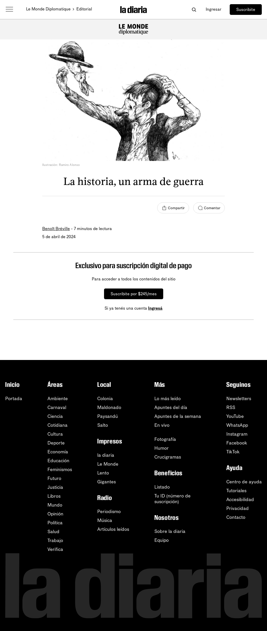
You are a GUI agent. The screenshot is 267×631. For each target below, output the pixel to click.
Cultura (55, 434)
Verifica (55, 549)
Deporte (56, 443)
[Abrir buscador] (193, 9)
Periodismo (109, 511)
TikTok (233, 452)
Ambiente (57, 398)
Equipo (161, 540)
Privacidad (237, 508)
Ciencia (55, 416)
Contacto (235, 517)
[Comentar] (209, 207)
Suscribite (245, 9)
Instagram (236, 434)
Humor (161, 448)
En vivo (161, 425)
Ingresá (155, 308)
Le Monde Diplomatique (48, 9)
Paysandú (107, 416)
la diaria (105, 455)
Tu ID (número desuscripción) (172, 498)
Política (55, 523)
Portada (13, 398)
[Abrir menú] (9, 9)
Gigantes (106, 482)
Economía (57, 452)
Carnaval (56, 407)
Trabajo (55, 540)
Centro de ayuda (244, 482)
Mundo (54, 505)
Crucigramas (167, 457)
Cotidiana (57, 425)
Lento (103, 473)
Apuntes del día (170, 407)
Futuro (54, 478)
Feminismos (59, 469)
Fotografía (165, 439)
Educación (58, 461)
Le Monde (107, 464)
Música (104, 520)
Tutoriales (236, 491)
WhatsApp (237, 425)
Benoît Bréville (56, 228)
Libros (53, 496)
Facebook (236, 443)
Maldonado (109, 407)
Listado (162, 487)
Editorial (84, 9)
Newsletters (238, 398)
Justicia (55, 487)
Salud (53, 531)
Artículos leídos (113, 529)
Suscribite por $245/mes (134, 293)
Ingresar (213, 9)
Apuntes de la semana (177, 416)
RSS (230, 407)
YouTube (235, 416)
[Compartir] (173, 207)
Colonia (105, 398)
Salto (102, 425)
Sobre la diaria (169, 531)
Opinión (55, 514)
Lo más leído (167, 398)
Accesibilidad (240, 499)
